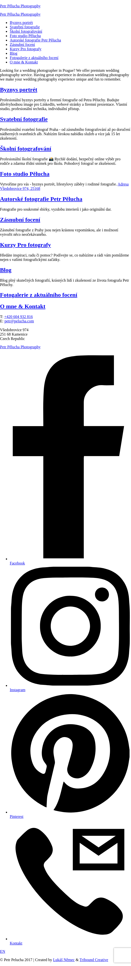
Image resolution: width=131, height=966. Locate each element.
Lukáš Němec (64, 960)
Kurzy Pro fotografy (25, 49)
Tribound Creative (94, 960)
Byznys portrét (21, 23)
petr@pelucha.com (19, 321)
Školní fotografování (26, 31)
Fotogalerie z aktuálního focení (34, 58)
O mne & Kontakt (24, 62)
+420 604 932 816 (18, 317)
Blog (13, 53)
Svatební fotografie (25, 27)
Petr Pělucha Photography (20, 6)
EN (2, 951)
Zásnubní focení (22, 44)
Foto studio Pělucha (25, 36)
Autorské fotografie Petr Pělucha (35, 40)
